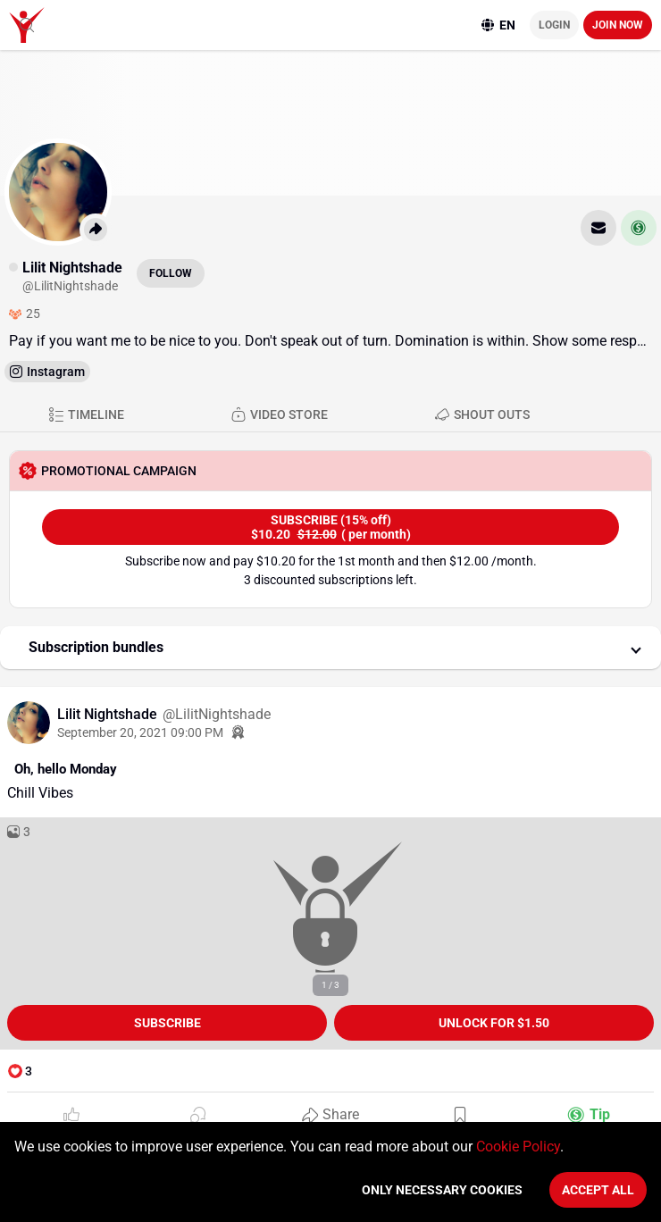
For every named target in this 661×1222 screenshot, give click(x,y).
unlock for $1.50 (494, 1023)
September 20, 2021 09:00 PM (140, 732)
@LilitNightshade (217, 714)
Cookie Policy (518, 1146)
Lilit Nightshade (109, 714)
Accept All (598, 1190)
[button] (330, 647)
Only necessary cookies (442, 1190)
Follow (170, 273)
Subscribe (167, 1023)
